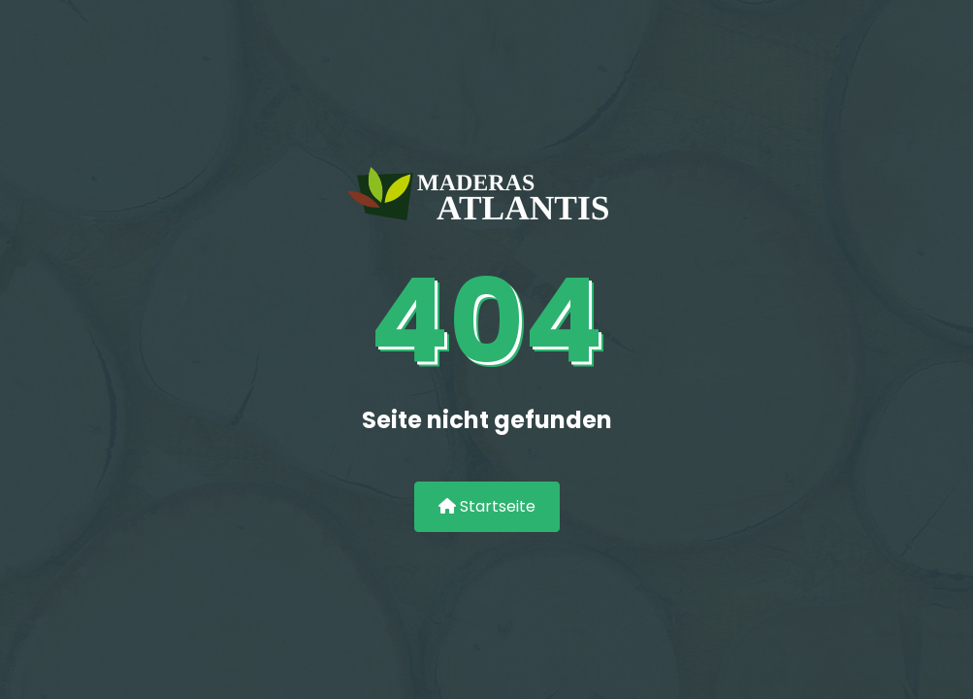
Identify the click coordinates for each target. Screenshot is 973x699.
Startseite (486, 506)
